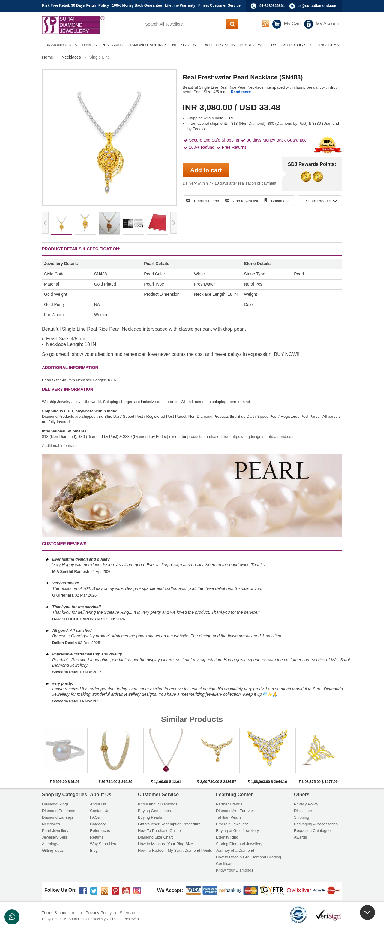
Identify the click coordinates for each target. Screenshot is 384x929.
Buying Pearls (150, 817)
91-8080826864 (272, 6)
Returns (97, 837)
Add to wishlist (245, 201)
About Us (98, 804)
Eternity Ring (227, 837)
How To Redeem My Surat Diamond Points (175, 850)
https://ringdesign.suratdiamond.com (263, 436)
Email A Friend (206, 201)
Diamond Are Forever (234, 810)
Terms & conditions (59, 912)
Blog (94, 850)
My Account (328, 23)
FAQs (95, 817)
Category (98, 824)
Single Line (99, 57)
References (100, 830)
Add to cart (206, 170)
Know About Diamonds (158, 804)
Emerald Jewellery (232, 824)
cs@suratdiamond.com (317, 6)
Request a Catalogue (312, 830)
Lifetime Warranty (180, 5)
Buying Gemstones (154, 810)
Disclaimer (303, 810)
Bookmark (280, 201)
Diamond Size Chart (155, 837)
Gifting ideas (53, 850)
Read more (241, 92)
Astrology (50, 844)
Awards (300, 837)
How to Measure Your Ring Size (165, 844)
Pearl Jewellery (55, 830)
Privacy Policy (306, 804)
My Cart (292, 23)
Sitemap (127, 912)
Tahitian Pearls (229, 817)
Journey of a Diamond (235, 850)
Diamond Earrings (57, 817)
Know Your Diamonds (234, 870)
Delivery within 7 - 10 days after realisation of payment (229, 183)
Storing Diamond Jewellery (239, 844)
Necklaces (71, 57)
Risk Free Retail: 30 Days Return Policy (75, 5)
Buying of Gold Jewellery (237, 830)
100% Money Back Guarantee (137, 5)
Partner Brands (229, 804)
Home (47, 57)
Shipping (301, 817)
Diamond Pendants (58, 810)
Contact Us (99, 810)
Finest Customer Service (219, 5)
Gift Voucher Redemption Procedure (169, 824)
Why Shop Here (104, 844)
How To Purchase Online (159, 830)
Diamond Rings (55, 804)
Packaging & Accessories (316, 824)
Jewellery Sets (54, 837)
